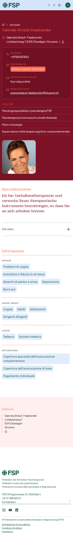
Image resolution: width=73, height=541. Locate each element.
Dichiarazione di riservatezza (16, 524)
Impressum (7, 531)
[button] (49, 5)
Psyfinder (15, 25)
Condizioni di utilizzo (12, 528)
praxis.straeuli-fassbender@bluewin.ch (34, 92)
